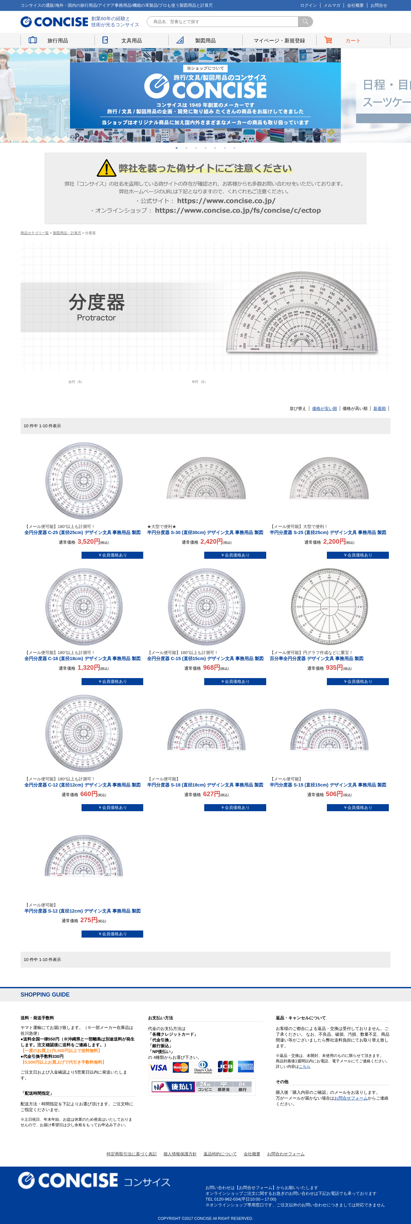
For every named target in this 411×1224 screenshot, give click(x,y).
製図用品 (205, 40)
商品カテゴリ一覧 (35, 233)
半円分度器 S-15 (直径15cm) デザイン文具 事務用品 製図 (329, 781)
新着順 (379, 408)
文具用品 (131, 40)
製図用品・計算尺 (67, 233)
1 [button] (176, 148)
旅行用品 (58, 40)
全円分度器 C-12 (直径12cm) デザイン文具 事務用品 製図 (84, 781)
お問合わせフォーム (286, 1154)
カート (353, 40)
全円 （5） (76, 382)
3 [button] (196, 148)
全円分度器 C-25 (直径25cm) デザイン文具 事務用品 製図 (84, 529)
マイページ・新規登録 (279, 40)
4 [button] (205, 148)
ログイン (308, 5)
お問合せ (379, 5)
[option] (205, 95)
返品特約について (220, 1154)
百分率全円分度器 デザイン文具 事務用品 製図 (329, 655)
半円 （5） (199, 382)
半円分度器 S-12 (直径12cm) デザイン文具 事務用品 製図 (84, 908)
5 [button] (215, 148)
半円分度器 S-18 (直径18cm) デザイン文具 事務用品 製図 (206, 781)
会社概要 (355, 5)
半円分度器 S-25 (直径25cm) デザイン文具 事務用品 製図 (329, 529)
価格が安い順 (324, 408)
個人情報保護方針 (180, 1154)
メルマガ (332, 5)
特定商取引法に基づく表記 (132, 1154)
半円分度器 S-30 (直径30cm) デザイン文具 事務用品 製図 (206, 529)
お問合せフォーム (351, 1098)
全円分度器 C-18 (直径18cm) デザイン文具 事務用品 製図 (84, 655)
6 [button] (225, 148)
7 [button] (234, 148)
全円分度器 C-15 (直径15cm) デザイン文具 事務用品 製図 (206, 655)
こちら (304, 1066)
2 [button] (186, 148)
